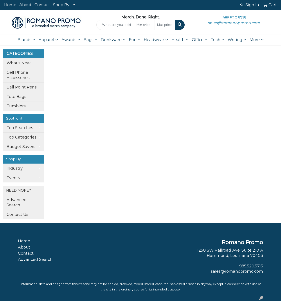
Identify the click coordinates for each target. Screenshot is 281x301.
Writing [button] (235, 39)
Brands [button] (24, 39)
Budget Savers (21, 146)
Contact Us (17, 214)
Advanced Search (17, 202)
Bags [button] (89, 39)
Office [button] (198, 39)
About (25, 4)
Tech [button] (215, 39)
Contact (42, 4)
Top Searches (20, 127)
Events (13, 177)
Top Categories (21, 137)
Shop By (61, 4)
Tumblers (16, 106)
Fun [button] (133, 39)
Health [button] (178, 39)
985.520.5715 (234, 17)
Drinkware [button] (111, 39)
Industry (15, 168)
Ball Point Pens (22, 87)
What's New (19, 63)
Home (10, 4)
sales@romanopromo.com (234, 23)
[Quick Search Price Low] (144, 25)
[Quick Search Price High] (165, 25)
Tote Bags (16, 96)
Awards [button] (68, 39)
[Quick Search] (115, 25)
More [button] (255, 39)
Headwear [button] (154, 39)
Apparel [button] (46, 39)
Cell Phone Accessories (18, 75)
